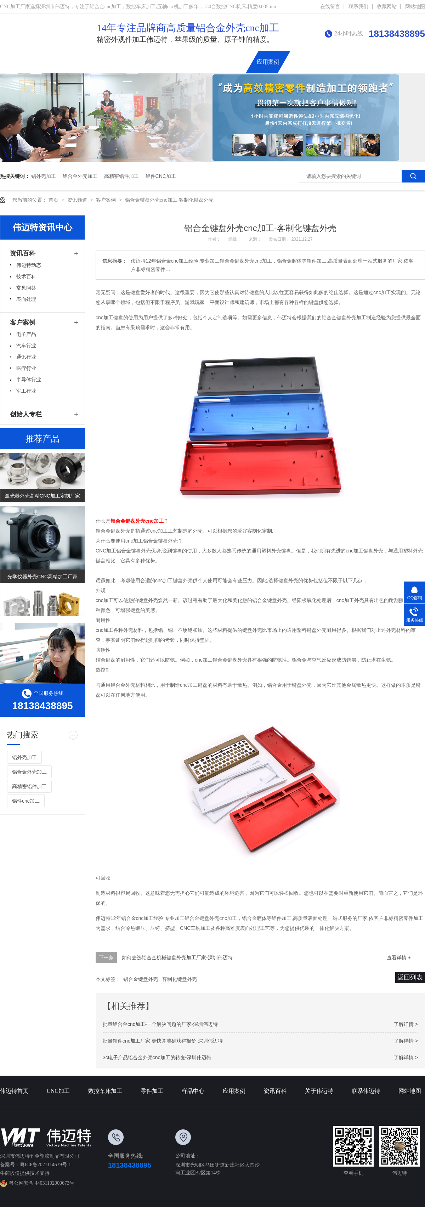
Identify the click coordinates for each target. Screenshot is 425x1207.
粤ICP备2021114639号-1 (45, 1164)
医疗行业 (26, 368)
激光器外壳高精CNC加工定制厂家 (42, 497)
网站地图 (415, 6)
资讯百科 (300, 62)
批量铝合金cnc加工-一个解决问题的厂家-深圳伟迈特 (160, 1024)
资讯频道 (78, 200)
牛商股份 (10, 1173)
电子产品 (26, 334)
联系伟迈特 (372, 62)
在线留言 (330, 6)
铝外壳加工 (43, 176)
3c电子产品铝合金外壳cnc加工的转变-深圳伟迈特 (157, 1057)
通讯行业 (26, 357)
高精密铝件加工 (121, 176)
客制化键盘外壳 (179, 979)
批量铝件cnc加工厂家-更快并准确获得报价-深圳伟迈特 (163, 1041)
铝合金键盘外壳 (140, 979)
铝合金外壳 (233, 62)
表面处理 (26, 299)
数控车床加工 (161, 62)
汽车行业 (26, 345)
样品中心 (193, 1091)
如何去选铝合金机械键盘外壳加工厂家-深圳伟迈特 (177, 957)
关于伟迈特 (335, 62)
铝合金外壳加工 (80, 176)
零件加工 (152, 1091)
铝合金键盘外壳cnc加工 (137, 521)
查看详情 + (399, 957)
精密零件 (198, 62)
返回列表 (410, 977)
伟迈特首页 (88, 62)
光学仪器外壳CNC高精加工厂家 (42, 578)
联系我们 (358, 6)
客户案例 (106, 200)
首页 (54, 200)
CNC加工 (123, 62)
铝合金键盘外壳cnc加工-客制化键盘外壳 (169, 200)
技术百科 (26, 276)
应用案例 (268, 62)
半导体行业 (28, 379)
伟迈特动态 (28, 265)
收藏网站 (387, 6)
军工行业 (26, 391)
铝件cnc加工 (161, 176)
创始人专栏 (26, 414)
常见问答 (26, 288)
